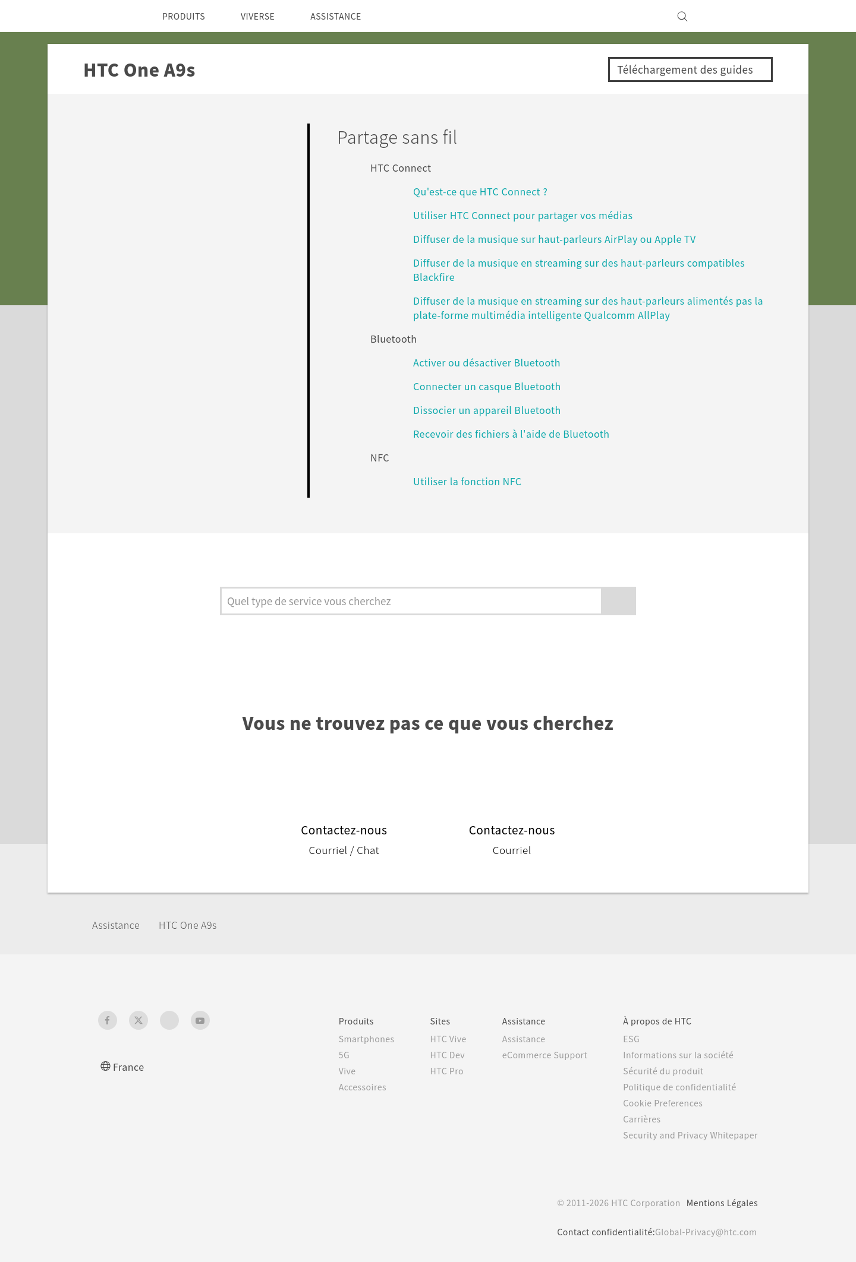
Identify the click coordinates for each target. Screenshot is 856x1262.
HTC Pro (426, 1070)
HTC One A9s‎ (199, 924)
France (130, 1066)
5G (317, 1054)
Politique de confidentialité (672, 1086)
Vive (321, 1070)
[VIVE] (742, 16)
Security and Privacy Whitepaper (686, 1135)
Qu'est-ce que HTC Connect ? (488, 191)
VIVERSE (267, 16)
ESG (622, 1038)
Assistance (119, 924)
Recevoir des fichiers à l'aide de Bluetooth (518, 433)
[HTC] (112, 16)
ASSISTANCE (353, 16)
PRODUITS (187, 16)
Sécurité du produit (655, 1070)
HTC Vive (427, 1038)
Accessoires (338, 1086)
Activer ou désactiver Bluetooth (494, 362)
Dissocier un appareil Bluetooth (493, 409)
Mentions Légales (718, 1202)
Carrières (632, 1119)
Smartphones (342, 1038)
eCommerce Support (530, 1054)
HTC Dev (427, 1054)
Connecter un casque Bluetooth (495, 385)
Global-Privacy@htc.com (701, 1231)
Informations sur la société (672, 1054)
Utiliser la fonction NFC (470, 480)
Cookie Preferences (656, 1102)
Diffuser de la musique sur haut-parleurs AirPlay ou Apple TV (568, 238)
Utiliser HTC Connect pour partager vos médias (531, 214)
